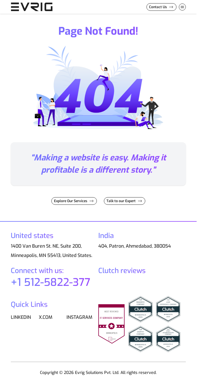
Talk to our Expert (121, 201)
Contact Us (158, 7)
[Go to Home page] (40, 6)
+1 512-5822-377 (50, 282)
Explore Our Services (70, 201)
